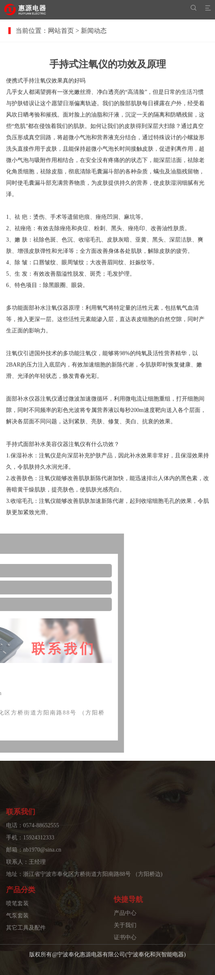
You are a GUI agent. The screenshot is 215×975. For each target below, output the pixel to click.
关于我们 (125, 940)
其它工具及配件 (26, 937)
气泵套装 (17, 925)
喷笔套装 (17, 913)
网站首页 (66, 30)
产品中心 (125, 928)
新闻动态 (99, 30)
